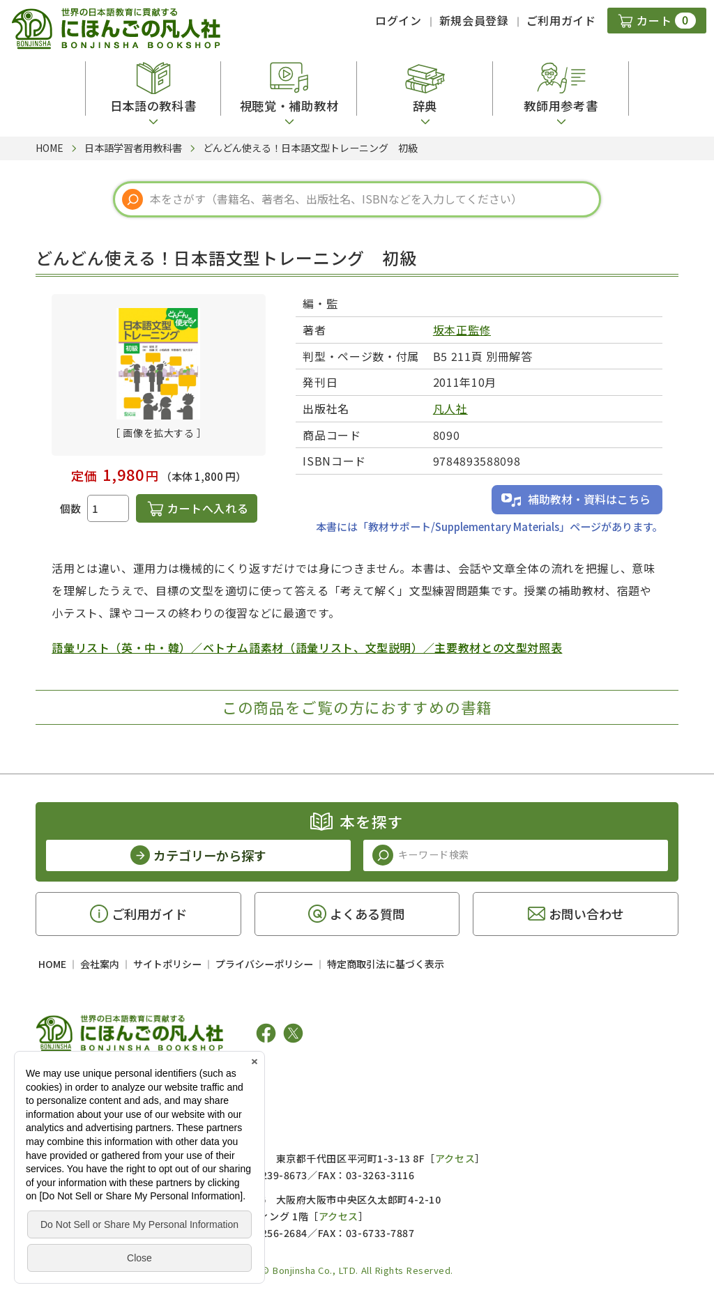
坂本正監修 (462, 329)
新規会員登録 (474, 20)
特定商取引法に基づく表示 (385, 964)
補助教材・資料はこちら (589, 499)
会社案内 (99, 964)
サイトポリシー (167, 964)
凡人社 (450, 408)
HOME (52, 964)
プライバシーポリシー (264, 964)
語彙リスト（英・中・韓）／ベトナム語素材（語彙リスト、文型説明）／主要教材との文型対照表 (307, 647)
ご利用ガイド (561, 20)
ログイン (398, 20)
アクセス (455, 1158)
